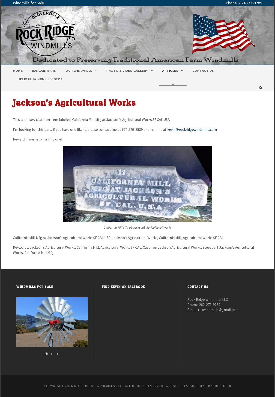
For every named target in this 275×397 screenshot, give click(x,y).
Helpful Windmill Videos (40, 79)
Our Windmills (79, 70)
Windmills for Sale (28, 3)
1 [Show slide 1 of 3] (46, 354)
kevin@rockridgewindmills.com (192, 129)
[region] (52, 329)
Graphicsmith (218, 386)
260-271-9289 (250, 3)
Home (18, 70)
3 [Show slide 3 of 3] (58, 354)
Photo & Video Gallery (127, 70)
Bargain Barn (44, 70)
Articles (170, 70)
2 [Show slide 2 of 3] (52, 354)
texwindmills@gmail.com (218, 309)
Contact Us (203, 70)
